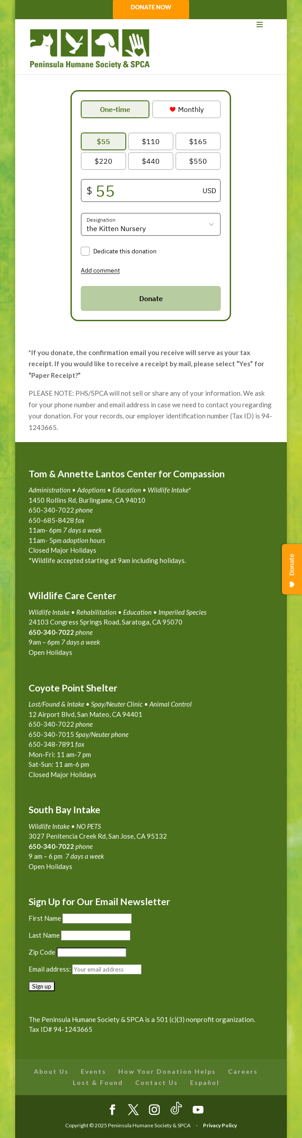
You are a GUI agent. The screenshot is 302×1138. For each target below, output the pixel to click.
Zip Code (42, 952)
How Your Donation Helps (167, 1071)
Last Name (44, 935)
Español (204, 1082)
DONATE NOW (151, 7)
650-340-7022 (51, 846)
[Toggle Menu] (151, 24)
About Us (51, 1071)
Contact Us (156, 1082)
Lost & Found (98, 1082)
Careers (243, 1071)
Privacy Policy (220, 1125)
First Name (45, 918)
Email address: (50, 969)
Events (93, 1071)
